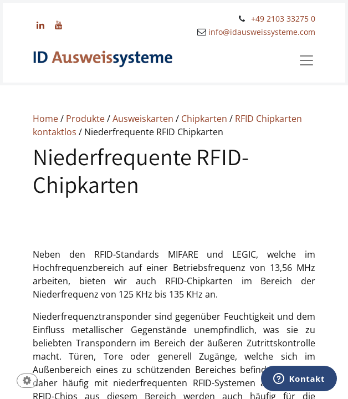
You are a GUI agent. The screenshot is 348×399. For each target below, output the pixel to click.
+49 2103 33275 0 (283, 18)
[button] (27, 381)
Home (45, 118)
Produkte (85, 118)
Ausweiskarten (142, 118)
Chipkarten (204, 118)
